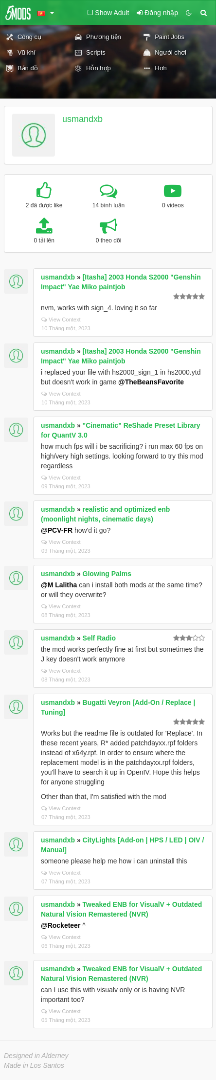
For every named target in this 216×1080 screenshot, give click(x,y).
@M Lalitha (59, 585)
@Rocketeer (60, 925)
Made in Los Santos (34, 1065)
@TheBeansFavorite (151, 382)
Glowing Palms (107, 574)
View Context (61, 319)
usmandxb (82, 119)
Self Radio (99, 638)
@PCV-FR (56, 530)
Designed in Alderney (36, 1056)
